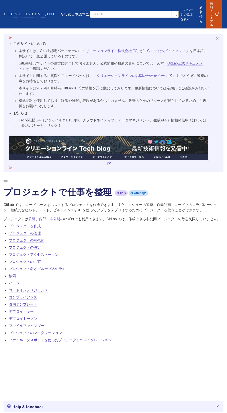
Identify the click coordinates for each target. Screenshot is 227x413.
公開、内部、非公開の (46, 219)
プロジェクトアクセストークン (34, 254)
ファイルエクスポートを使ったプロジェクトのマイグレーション (60, 340)
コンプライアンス (23, 297)
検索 (12, 276)
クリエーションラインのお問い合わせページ (132, 75)
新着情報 (201, 14)
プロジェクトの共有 (25, 261)
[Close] (217, 38)
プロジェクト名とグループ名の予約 (37, 268)
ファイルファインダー (26, 325)
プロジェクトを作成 (25, 226)
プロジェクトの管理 (25, 233)
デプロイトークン (23, 318)
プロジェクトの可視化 (26, 240)
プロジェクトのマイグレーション (35, 332)
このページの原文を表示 (186, 14)
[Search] (131, 14)
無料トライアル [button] (211, 14)
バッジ (14, 283)
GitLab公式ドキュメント (166, 50)
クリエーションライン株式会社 (107, 50)
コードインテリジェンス (28, 290)
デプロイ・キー (21, 311)
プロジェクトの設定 (25, 247)
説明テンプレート (23, 304)
